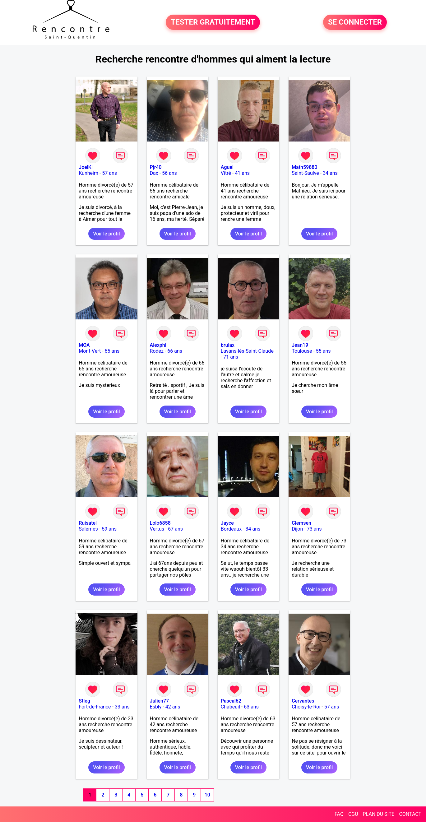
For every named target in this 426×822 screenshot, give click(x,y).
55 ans (323, 351)
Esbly (156, 707)
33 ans (122, 707)
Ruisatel (88, 523)
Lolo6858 (160, 523)
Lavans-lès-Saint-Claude (247, 351)
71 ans (230, 357)
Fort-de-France (95, 707)
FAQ (339, 814)
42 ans (172, 707)
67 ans (175, 529)
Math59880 (304, 167)
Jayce (227, 523)
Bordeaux (231, 529)
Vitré (226, 173)
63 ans (251, 707)
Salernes (88, 529)
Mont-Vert (90, 351)
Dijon (297, 529)
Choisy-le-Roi (306, 707)
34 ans (330, 173)
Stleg (84, 701)
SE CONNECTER (355, 22)
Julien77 (159, 701)
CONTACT (410, 814)
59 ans (109, 529)
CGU (353, 814)
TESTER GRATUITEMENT (213, 22)
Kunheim (88, 173)
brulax (227, 345)
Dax (154, 173)
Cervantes (303, 701)
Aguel (227, 167)
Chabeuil (230, 707)
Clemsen (301, 523)
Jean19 (300, 345)
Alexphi (158, 345)
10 (207, 795)
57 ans (109, 173)
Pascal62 (231, 701)
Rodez (157, 351)
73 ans (314, 529)
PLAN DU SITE (379, 814)
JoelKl (86, 167)
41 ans (242, 173)
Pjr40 (156, 167)
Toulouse (302, 351)
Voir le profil (106, 234)
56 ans (169, 173)
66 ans (174, 351)
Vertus (157, 529)
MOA (84, 345)
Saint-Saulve (305, 173)
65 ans (112, 351)
